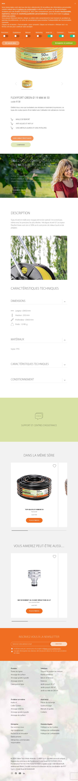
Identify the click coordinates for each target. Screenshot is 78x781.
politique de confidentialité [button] (27, 9)
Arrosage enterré (17, 681)
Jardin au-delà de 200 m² (49, 691)
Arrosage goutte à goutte (20, 678)
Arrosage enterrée (17, 709)
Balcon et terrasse (47, 678)
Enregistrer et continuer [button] (64, 43)
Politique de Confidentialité (50, 734)
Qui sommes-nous (17, 727)
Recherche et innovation (19, 734)
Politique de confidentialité (50, 730)
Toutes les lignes (17, 671)
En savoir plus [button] (10, 43)
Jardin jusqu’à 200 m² (48, 687)
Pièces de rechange (48, 702)
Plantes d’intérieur (47, 675)
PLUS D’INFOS (34, 520)
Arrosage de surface (18, 675)
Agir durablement (17, 730)
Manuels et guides (47, 709)
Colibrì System (16, 706)
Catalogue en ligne (17, 684)
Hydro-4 (14, 702)
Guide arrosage (46, 706)
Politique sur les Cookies (49, 727)
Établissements (16, 737)
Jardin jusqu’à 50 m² (48, 684)
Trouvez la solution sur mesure (51, 671)
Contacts (44, 712)
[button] (75, 3)
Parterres (44, 681)
